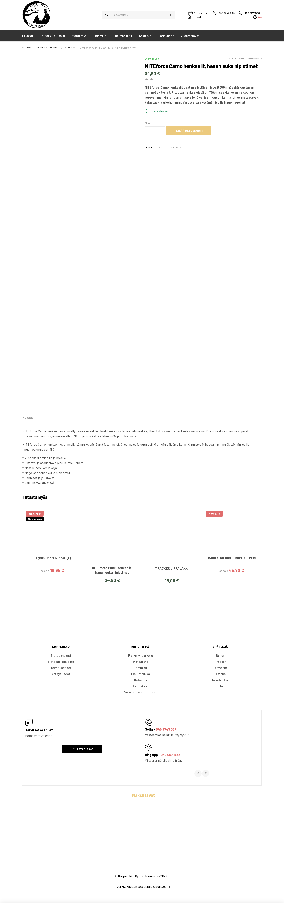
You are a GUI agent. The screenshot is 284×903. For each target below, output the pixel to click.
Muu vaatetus (162, 147)
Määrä (148, 123)
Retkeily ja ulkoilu (48, 47)
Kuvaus (28, 417)
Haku (170, 15)
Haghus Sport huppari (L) (52, 558)
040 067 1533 (170, 755)
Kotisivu (27, 47)
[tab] (28, 417)
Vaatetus (69, 47)
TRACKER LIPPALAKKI (172, 568)
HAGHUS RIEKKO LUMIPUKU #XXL (232, 558)
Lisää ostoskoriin (189, 130)
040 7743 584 (166, 729)
